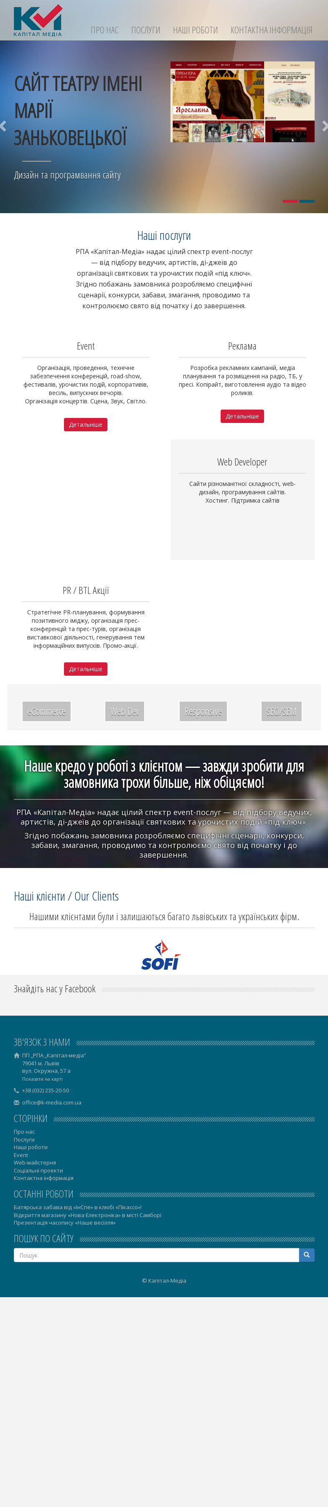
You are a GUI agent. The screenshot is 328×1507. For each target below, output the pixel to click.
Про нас (105, 29)
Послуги (145, 29)
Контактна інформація (272, 29)
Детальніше (85, 424)
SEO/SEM (282, 711)
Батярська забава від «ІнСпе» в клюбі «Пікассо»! (78, 1207)
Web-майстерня (35, 1162)
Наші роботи (195, 29)
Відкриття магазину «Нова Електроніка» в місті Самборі (87, 1215)
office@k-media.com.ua (51, 1102)
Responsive (203, 711)
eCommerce (47, 711)
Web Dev (124, 711)
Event (21, 1155)
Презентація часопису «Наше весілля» (65, 1222)
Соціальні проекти (38, 1170)
